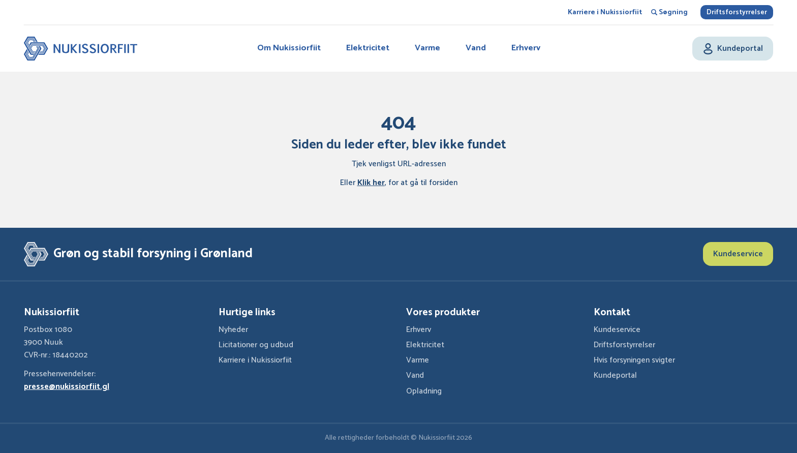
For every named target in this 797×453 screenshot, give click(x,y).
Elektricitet (367, 48)
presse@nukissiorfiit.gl (66, 387)
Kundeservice (738, 254)
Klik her (371, 183)
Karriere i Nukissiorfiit (605, 12)
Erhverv (525, 48)
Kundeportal (615, 375)
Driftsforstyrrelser (737, 12)
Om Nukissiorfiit (289, 48)
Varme (427, 48)
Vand (476, 48)
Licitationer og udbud (256, 345)
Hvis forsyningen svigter (634, 360)
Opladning (424, 391)
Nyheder (233, 330)
